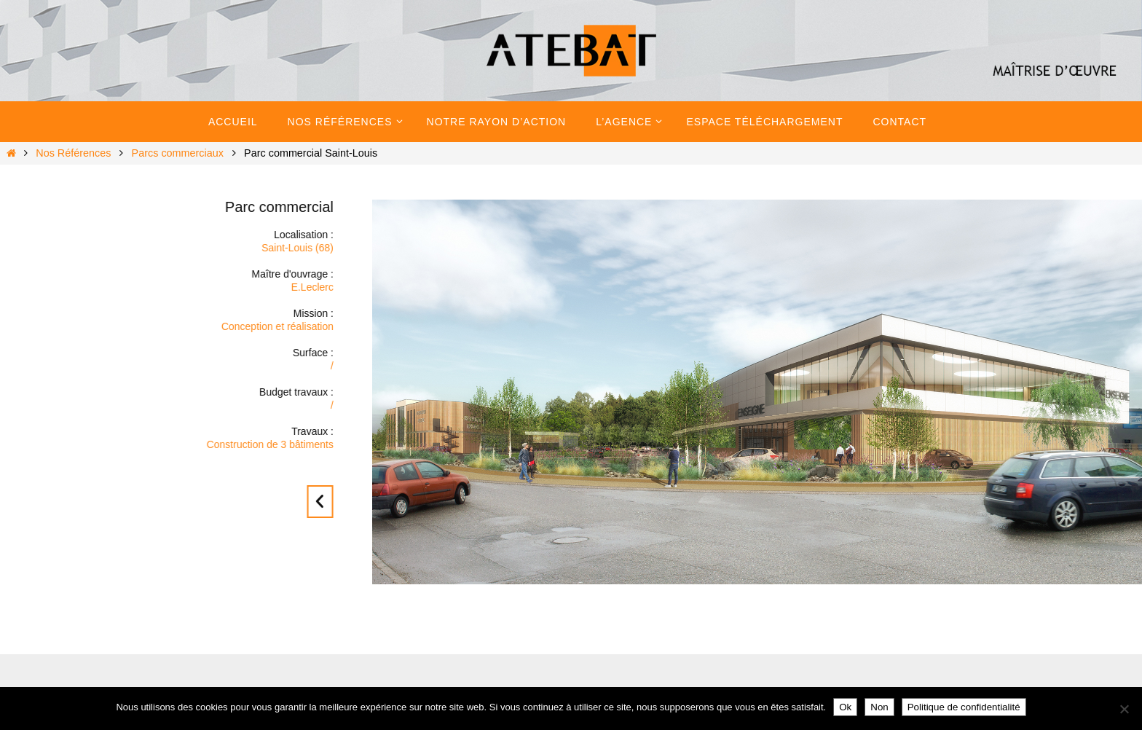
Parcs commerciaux (178, 153)
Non (879, 707)
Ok (845, 707)
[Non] (1124, 709)
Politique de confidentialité (963, 707)
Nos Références (73, 153)
